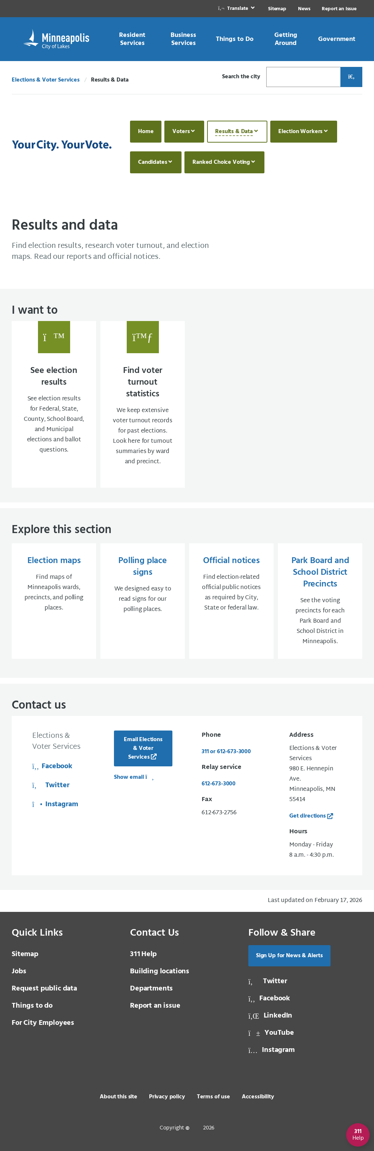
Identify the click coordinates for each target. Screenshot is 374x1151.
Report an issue (155, 1006)
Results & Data (234, 131)
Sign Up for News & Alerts (289, 956)
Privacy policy (167, 1097)
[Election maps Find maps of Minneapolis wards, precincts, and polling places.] (54, 601)
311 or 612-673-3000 (226, 751)
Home (145, 131)
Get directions (307, 816)
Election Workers (300, 131)
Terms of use (213, 1097)
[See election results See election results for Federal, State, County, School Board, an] (54, 404)
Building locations (159, 971)
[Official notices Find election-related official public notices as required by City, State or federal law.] (231, 601)
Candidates (152, 162)
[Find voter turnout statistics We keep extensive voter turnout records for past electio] (142, 404)
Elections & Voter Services (46, 80)
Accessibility (258, 1097)
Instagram (55, 804)
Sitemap (277, 9)
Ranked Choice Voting (221, 162)
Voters (181, 131)
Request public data (44, 989)
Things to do (32, 1006)
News (304, 9)
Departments (151, 989)
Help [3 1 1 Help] (143, 954)
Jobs (19, 971)
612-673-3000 (219, 784)
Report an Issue (339, 9)
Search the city (241, 77)
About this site (118, 1097)
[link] (237, 8)
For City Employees (43, 1023)
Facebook (52, 766)
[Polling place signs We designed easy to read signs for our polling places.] (142, 601)
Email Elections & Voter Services (143, 748)
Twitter (50, 785)
